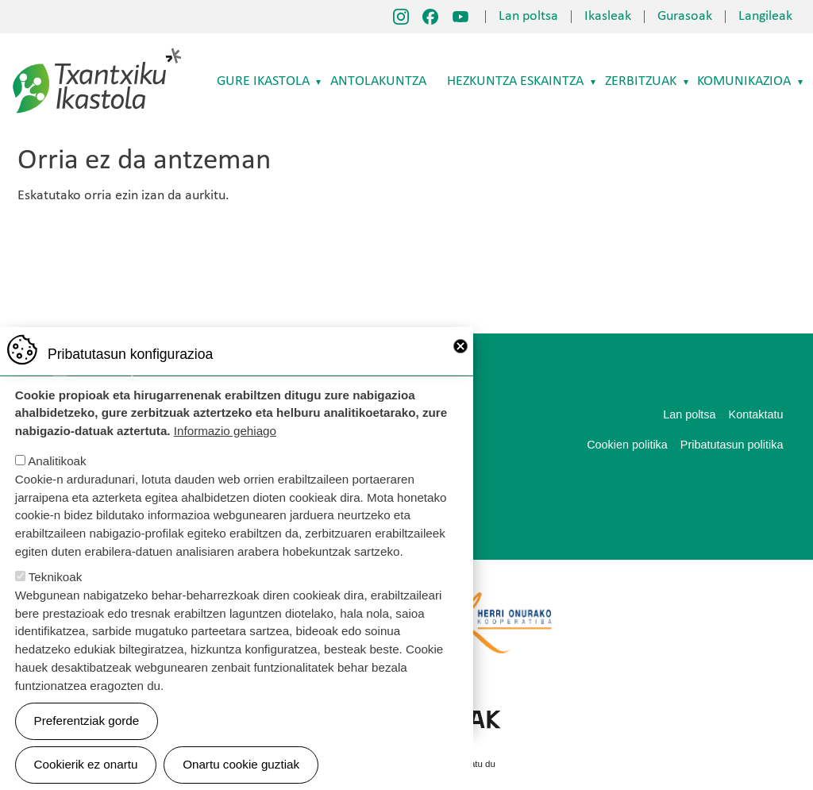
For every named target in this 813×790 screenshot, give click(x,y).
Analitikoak (57, 480)
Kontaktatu (756, 414)
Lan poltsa (528, 16)
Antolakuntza (378, 81)
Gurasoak (684, 16)
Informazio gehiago (225, 450)
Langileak (765, 16)
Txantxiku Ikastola (97, 52)
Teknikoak (56, 596)
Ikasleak (607, 16)
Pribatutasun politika (732, 444)
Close (460, 366)
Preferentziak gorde (87, 740)
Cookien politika (627, 444)
